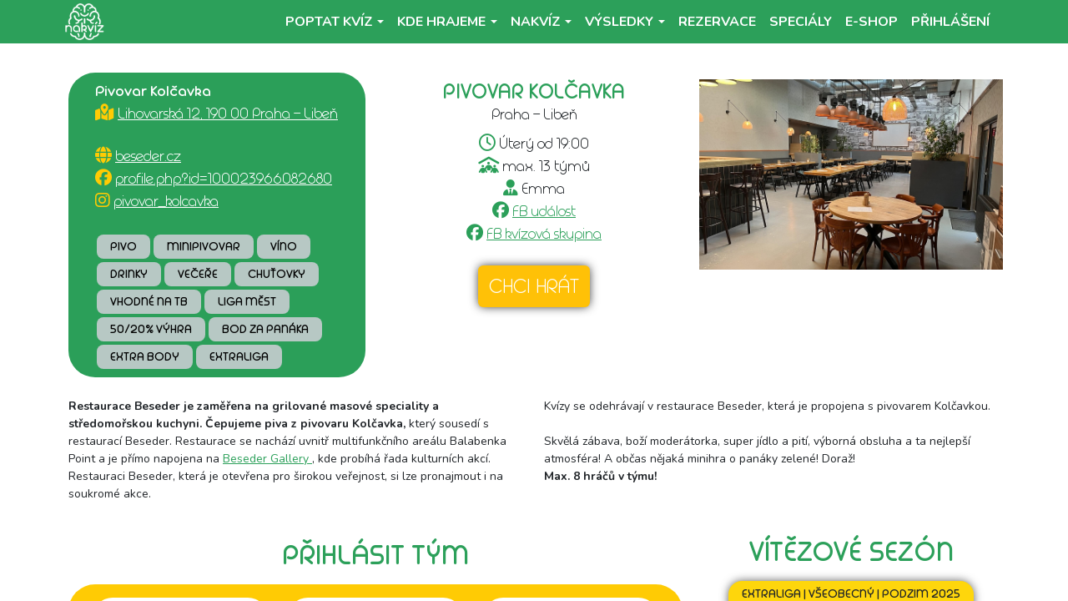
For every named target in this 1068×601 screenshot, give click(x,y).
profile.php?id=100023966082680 (223, 178)
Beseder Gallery (267, 459)
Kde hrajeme (441, 22)
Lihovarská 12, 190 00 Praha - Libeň (228, 113)
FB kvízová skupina (544, 233)
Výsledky (619, 22)
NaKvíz (536, 22)
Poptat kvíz (329, 22)
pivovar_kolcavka (166, 201)
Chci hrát (534, 286)
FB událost (544, 211)
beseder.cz (148, 156)
